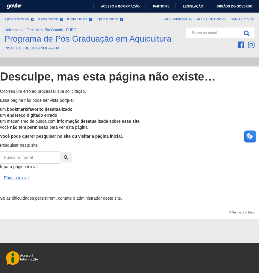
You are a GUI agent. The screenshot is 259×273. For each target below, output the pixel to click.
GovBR (14, 6)
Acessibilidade (178, 19)
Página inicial (16, 177)
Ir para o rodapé (110, 19)
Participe (161, 6)
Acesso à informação (120, 6)
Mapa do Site (243, 19)
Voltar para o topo (241, 212)
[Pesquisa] (245, 32)
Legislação (193, 6)
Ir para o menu (50, 19)
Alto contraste (211, 19)
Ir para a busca (79, 19)
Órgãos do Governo (234, 6)
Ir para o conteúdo (19, 19)
